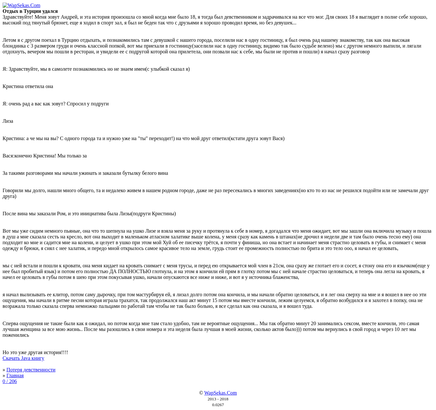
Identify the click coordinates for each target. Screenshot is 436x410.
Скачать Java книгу (23, 358)
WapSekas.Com (220, 393)
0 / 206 (10, 381)
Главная (15, 375)
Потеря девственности (30, 369)
